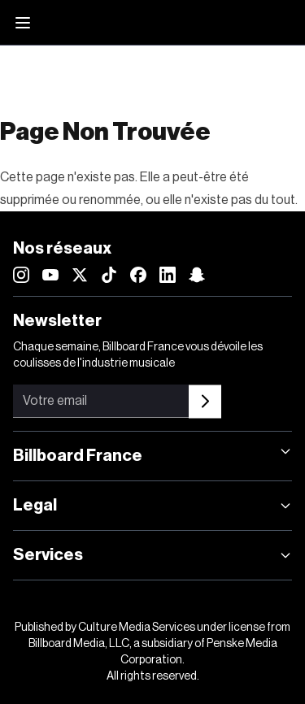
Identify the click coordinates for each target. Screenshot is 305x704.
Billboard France (152, 454)
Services (152, 555)
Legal (152, 506)
